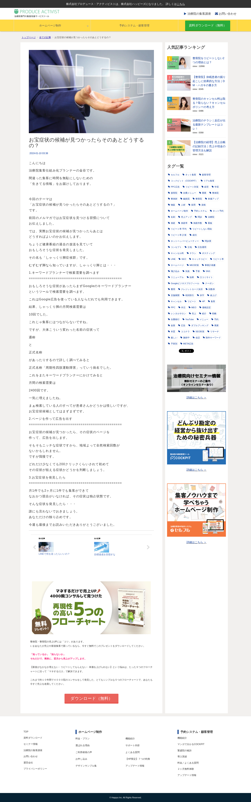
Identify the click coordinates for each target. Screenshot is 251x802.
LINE (172, 259)
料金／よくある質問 (188, 762)
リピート (190, 301)
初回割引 (188, 295)
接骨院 (172, 193)
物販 (171, 205)
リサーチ (213, 331)
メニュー (202, 319)
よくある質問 (133, 752)
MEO (192, 307)
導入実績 (182, 756)
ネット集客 (189, 174)
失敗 (186, 271)
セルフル (173, 174)
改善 (171, 325)
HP (202, 301)
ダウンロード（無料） (91, 698)
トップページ (29, 37)
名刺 (171, 217)
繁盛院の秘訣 (184, 750)
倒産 (171, 223)
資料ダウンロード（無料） (207, 25)
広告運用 (200, 247)
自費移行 (173, 319)
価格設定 (205, 307)
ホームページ (176, 265)
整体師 (172, 199)
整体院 (214, 193)
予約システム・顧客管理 (134, 25)
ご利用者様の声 (83, 752)
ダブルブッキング (198, 325)
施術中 (185, 337)
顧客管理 (205, 174)
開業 (202, 193)
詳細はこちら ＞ (196, 397)
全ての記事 (45, 37)
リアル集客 (207, 181)
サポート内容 (133, 745)
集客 (211, 301)
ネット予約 (217, 211)
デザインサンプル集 (86, 765)
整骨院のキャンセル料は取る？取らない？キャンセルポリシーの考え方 (209, 102)
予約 (214, 319)
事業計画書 (209, 265)
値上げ (211, 295)
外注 (182, 307)
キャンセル (175, 301)
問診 (198, 217)
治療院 (209, 217)
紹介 (202, 313)
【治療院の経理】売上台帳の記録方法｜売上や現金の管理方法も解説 (209, 146)
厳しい (172, 337)
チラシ (191, 253)
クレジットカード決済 (190, 289)
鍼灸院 (185, 199)
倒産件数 (196, 223)
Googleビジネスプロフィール (183, 283)
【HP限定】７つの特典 (138, 759)
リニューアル (176, 277)
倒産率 (182, 223)
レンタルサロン (177, 313)
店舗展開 (173, 295)
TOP (26, 731)
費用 (171, 289)
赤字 (200, 295)
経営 (205, 187)
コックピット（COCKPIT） (183, 181)
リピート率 (217, 259)
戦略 (212, 313)
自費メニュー (188, 193)
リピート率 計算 (177, 235)
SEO (182, 259)
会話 (196, 337)
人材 (181, 205)
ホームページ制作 (50, 25)
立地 (188, 247)
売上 (192, 313)
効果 (190, 277)
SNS (206, 271)
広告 (181, 325)
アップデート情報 (135, 765)
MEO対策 (193, 265)
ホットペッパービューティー (183, 241)
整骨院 (197, 199)
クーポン (208, 283)
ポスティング (207, 253)
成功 (193, 235)
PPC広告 (174, 187)
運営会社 (28, 762)
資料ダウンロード (33, 737)
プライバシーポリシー (35, 768)
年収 (215, 187)
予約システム (199, 211)
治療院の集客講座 (199, 13)
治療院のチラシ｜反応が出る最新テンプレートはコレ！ (209, 124)
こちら (181, 3)
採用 (192, 205)
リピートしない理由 (201, 229)
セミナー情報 (31, 744)
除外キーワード (212, 337)
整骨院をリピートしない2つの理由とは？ (208, 60)
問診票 (206, 241)
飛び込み (173, 271)
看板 (208, 223)
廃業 (215, 325)
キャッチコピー (198, 259)
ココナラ (184, 331)
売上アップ (185, 217)
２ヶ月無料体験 (185, 769)
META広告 (186, 343)
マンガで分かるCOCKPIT (190, 744)
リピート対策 (190, 187)
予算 (196, 271)
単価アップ (212, 199)
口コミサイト (205, 277)
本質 (171, 331)
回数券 (210, 289)
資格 (202, 205)
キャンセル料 (176, 253)
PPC (171, 307)
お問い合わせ (227, 13)
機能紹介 (130, 738)
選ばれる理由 (82, 745)
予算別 (172, 343)
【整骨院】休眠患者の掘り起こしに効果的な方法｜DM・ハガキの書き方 (209, 81)
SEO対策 (198, 331)
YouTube (188, 319)
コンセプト (175, 247)
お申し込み (81, 759)
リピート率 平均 (177, 229)
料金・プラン (82, 738)
